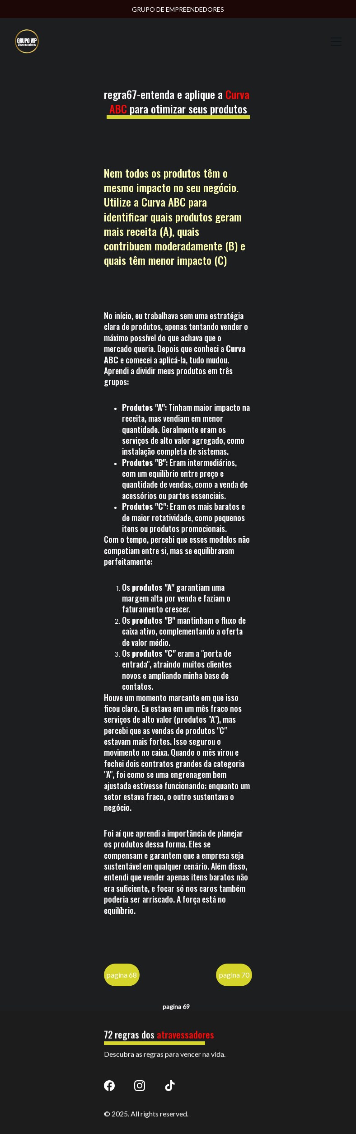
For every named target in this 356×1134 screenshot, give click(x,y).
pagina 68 (122, 978)
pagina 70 (234, 978)
